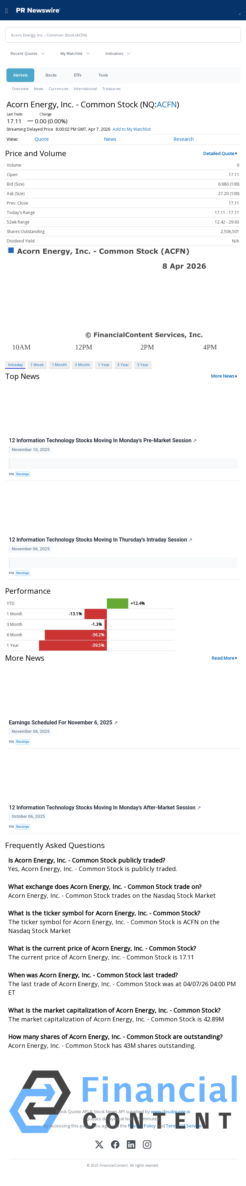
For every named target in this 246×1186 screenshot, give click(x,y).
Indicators (114, 53)
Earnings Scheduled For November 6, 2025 (63, 722)
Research (183, 139)
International (85, 88)
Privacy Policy (142, 1126)
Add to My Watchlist (132, 129)
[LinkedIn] (131, 1145)
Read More (223, 658)
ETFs (77, 75)
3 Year (123, 364)
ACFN (167, 104)
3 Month (82, 364)
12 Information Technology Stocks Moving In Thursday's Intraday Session (100, 539)
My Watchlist (71, 53)
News (38, 88)
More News (222, 376)
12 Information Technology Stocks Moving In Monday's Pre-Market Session (103, 440)
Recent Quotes (24, 53)
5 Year (143, 364)
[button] (239, 10)
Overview (20, 88)
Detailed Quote (218, 153)
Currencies (58, 88)
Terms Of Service (184, 1126)
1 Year (104, 364)
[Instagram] (147, 1145)
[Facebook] (115, 1145)
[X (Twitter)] (99, 1145)
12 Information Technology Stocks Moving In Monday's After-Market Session (105, 807)
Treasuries (111, 88)
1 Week (37, 364)
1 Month (59, 364)
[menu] (6, 10)
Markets (20, 75)
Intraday (15, 364)
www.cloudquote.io (170, 1111)
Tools (103, 75)
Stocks (50, 75)
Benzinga (22, 474)
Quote (42, 139)
